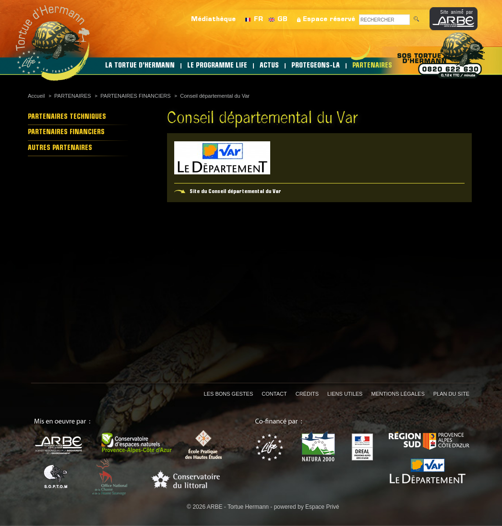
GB (282, 19)
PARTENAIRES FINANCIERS (135, 96)
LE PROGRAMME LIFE (217, 65)
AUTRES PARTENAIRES (60, 148)
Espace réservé (329, 19)
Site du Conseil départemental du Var (235, 191)
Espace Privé (322, 506)
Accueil (36, 96)
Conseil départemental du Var (215, 96)
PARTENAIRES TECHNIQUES (67, 117)
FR (258, 19)
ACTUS (269, 65)
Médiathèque (213, 19)
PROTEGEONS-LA (315, 65)
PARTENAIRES (372, 65)
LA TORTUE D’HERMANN (140, 65)
